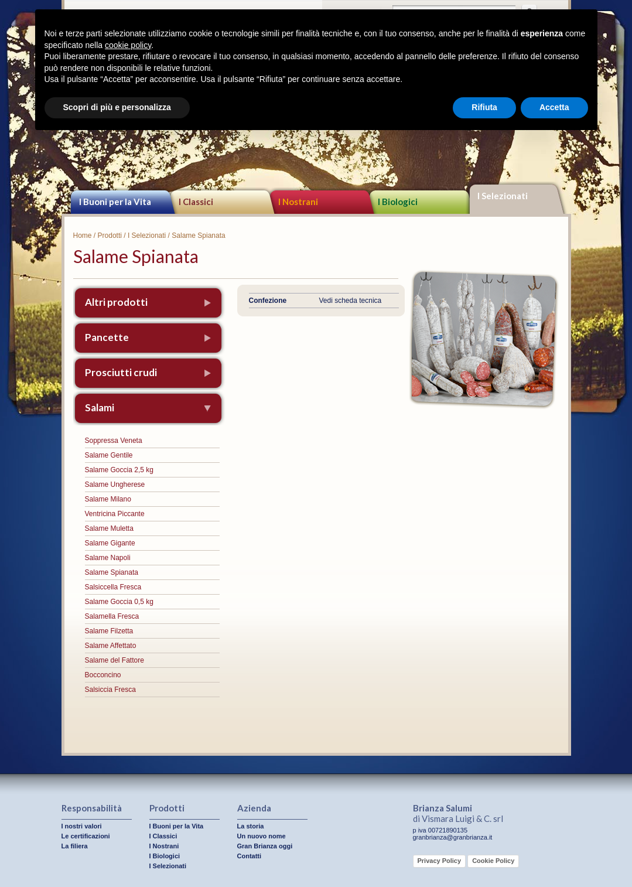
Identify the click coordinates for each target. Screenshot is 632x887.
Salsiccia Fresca (110, 689)
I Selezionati (502, 195)
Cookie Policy (493, 860)
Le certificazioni (86, 836)
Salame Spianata (111, 572)
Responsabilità (92, 808)
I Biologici (398, 201)
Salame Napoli (108, 558)
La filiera (75, 846)
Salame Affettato (110, 646)
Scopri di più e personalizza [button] (117, 107)
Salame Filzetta (109, 631)
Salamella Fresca (112, 616)
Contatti (249, 855)
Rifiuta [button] (484, 107)
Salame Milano (108, 499)
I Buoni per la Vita (115, 201)
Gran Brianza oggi (265, 846)
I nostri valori (82, 826)
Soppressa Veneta (113, 440)
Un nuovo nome (261, 836)
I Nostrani (298, 201)
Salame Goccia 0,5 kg (119, 602)
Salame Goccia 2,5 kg (119, 470)
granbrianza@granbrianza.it (453, 837)
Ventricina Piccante (115, 514)
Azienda (254, 808)
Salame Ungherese (115, 484)
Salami (99, 407)
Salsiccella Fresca (113, 587)
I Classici (196, 201)
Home (82, 235)
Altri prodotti (116, 302)
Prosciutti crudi (121, 372)
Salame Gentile (109, 455)
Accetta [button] (554, 107)
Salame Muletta (109, 528)
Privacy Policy (440, 860)
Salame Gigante (110, 543)
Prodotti (110, 235)
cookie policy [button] (128, 45)
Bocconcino (103, 675)
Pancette (107, 337)
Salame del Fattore (114, 660)
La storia (250, 826)
